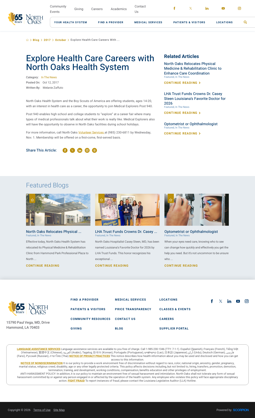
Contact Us (125, 319)
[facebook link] (174, 9)
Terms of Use (42, 410)
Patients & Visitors (88, 309)
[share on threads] (94, 150)
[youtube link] (223, 9)
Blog (36, 40)
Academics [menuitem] (119, 9)
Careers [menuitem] (97, 9)
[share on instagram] (87, 150)
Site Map (59, 410)
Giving (76, 328)
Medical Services (130, 299)
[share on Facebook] (65, 150)
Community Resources (91, 319)
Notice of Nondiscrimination (42, 363)
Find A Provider (85, 299)
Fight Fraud (76, 381)
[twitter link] (190, 9)
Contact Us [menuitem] (140, 9)
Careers (166, 319)
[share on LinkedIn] (79, 150)
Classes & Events (175, 309)
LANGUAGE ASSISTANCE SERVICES (38, 349)
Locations (168, 299)
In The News (49, 77)
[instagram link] (239, 9)
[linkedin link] (206, 9)
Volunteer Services (91, 132)
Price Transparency (133, 309)
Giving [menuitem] (78, 9)
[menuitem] (72, 22)
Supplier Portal (174, 328)
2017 (47, 40)
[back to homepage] (27, 40)
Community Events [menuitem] (58, 9)
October (60, 40)
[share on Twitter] (72, 150)
